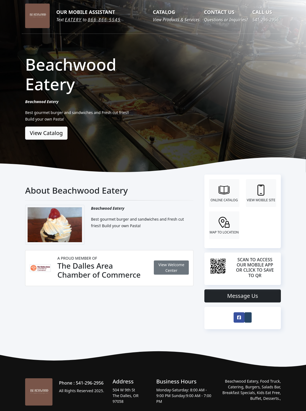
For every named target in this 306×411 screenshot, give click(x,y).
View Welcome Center (171, 267)
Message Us (242, 295)
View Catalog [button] (46, 133)
